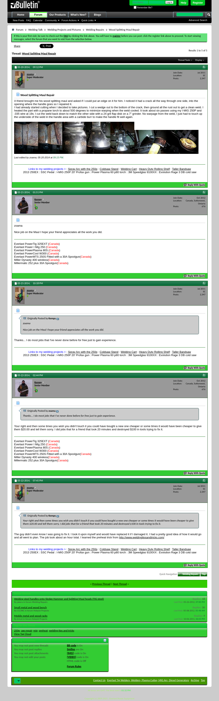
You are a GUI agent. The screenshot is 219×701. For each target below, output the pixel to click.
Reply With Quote (194, 185)
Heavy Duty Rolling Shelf (154, 169)
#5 (204, 480)
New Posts (18, 20)
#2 (204, 191)
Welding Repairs (95, 29)
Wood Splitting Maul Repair (39, 53)
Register (198, 2)
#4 (204, 374)
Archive (195, 680)
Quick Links (87, 20)
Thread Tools (184, 60)
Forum (38, 14)
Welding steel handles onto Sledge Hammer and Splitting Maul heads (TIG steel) (59, 598)
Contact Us (99, 680)
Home (20, 14)
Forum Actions (69, 20)
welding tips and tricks (61, 630)
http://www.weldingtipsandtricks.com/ (141, 537)
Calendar (38, 20)
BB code (71, 645)
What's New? (78, 14)
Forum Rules (74, 666)
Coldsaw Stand (109, 169)
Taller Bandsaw (181, 169)
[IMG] (70, 653)
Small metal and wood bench (30, 607)
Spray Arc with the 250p (82, 169)
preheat (43, 630)
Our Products (57, 14)
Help (183, 2)
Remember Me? (143, 7)
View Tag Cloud (22, 634)
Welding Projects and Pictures (64, 29)
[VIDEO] (71, 657)
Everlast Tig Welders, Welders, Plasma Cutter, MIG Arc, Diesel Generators (148, 680)
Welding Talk (35, 29)
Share (17, 46)
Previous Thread (101, 583)
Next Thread (120, 583)
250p (17, 630)
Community (51, 20)
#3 (204, 282)
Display (198, 60)
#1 (204, 66)
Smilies (71, 649)
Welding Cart (129, 169)
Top (204, 574)
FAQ (28, 20)
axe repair (26, 630)
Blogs (97, 14)
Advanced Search (198, 20)
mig (35, 630)
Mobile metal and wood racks (30, 615)
